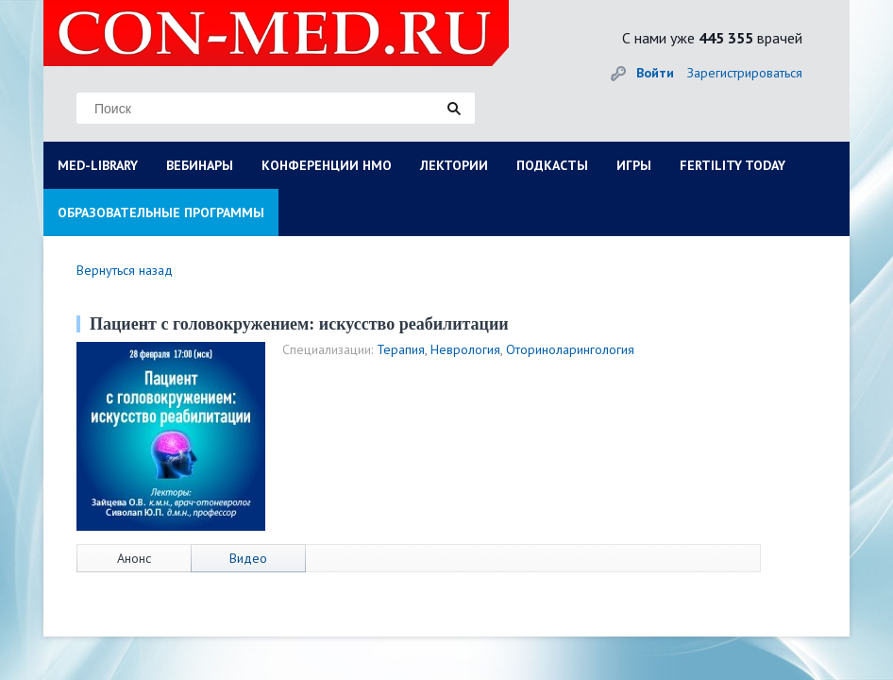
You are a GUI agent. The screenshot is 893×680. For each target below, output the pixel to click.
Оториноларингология (570, 349)
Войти (655, 72)
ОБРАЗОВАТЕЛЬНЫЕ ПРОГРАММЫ (161, 212)
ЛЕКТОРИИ (454, 165)
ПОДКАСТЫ (552, 165)
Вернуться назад (124, 270)
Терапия (401, 349)
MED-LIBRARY (98, 165)
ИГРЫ (633, 165)
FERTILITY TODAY (732, 165)
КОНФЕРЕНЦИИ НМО (326, 165)
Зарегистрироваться (744, 72)
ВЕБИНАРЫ (199, 165)
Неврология (465, 349)
